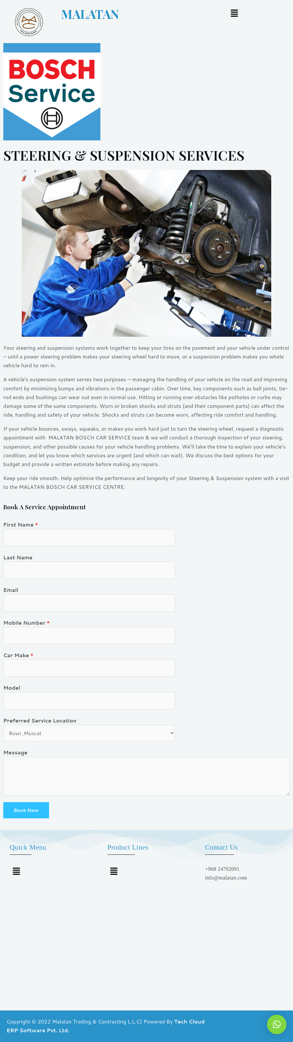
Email (10, 589)
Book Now (26, 810)
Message (15, 752)
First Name (20, 524)
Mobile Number (26, 622)
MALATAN (76, 14)
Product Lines (128, 847)
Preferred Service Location (39, 720)
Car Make (18, 655)
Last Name (17, 557)
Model (11, 687)
